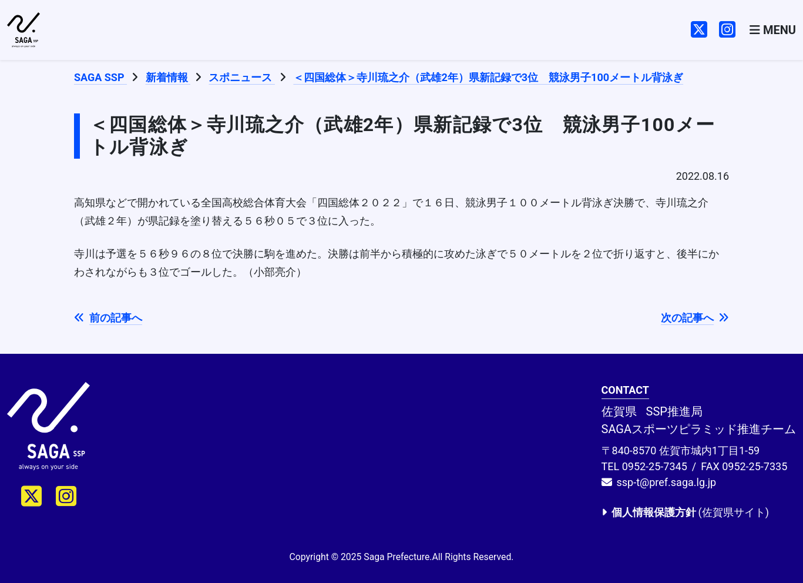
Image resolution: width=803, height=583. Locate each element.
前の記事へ (108, 317)
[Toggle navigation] (773, 30)
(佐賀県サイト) (685, 512)
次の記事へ (695, 317)
